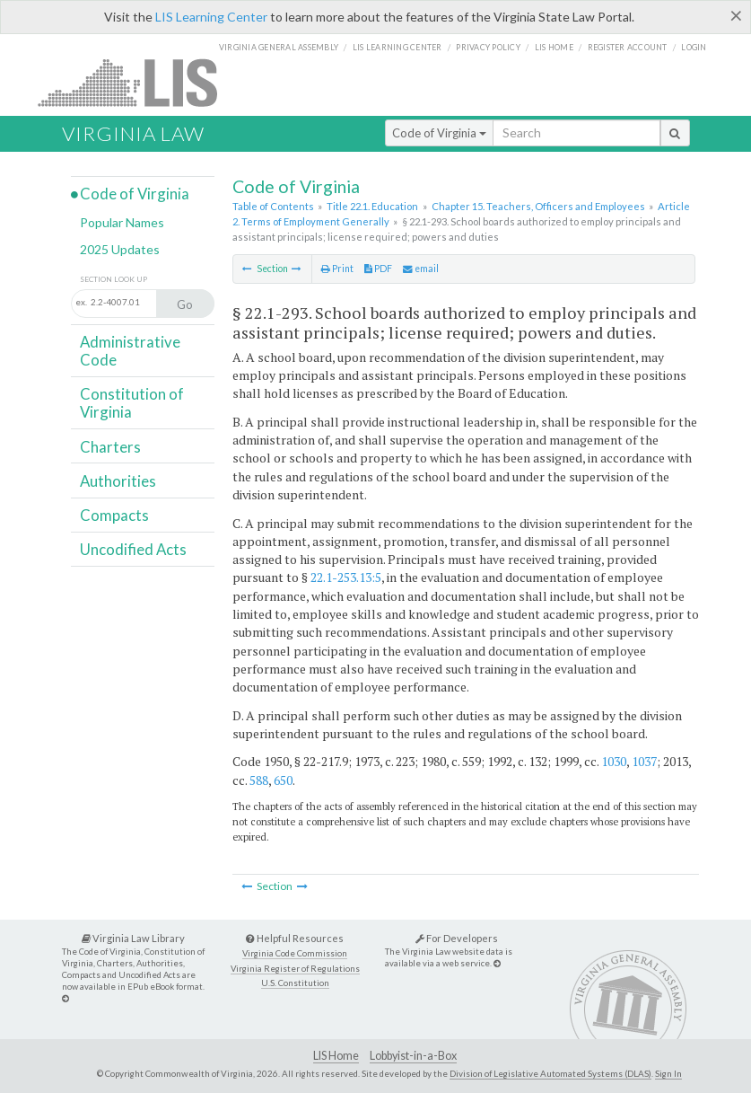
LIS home (554, 47)
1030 (613, 761)
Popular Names (122, 222)
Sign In (668, 1073)
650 (283, 780)
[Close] (736, 15)
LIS (138, 82)
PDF (378, 268)
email (421, 268)
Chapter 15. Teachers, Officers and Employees (538, 206)
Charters (110, 446)
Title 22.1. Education (372, 206)
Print (337, 268)
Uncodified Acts (133, 549)
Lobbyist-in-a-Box (413, 1055)
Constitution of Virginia (132, 402)
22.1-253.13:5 (345, 577)
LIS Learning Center (211, 16)
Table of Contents (273, 206)
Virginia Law (133, 133)
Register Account (628, 47)
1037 (644, 761)
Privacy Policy (488, 47)
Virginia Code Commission (294, 953)
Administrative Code (130, 350)
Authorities (118, 481)
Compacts (114, 515)
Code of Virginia (439, 133)
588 (258, 780)
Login (693, 47)
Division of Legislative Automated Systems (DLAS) (550, 1073)
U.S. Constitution (295, 983)
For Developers (456, 938)
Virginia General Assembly (278, 47)
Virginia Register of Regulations (295, 969)
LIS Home (336, 1055)
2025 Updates (120, 249)
